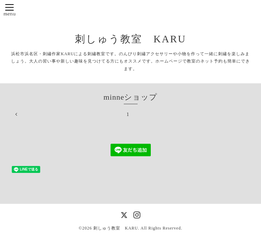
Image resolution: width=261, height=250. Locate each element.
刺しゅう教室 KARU (130, 38)
